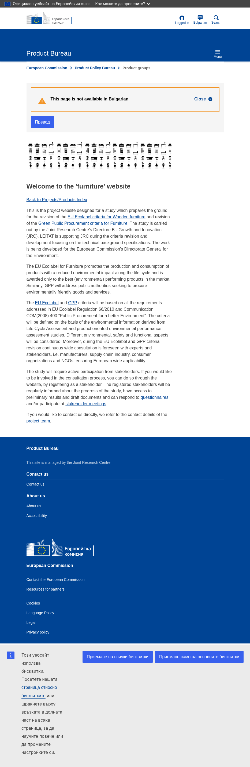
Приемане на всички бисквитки (117, 656)
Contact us (35, 484)
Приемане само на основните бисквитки (199, 656)
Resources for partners (46, 589)
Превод (42, 122)
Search (216, 19)
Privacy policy (38, 632)
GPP (72, 303)
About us (34, 506)
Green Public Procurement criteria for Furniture (83, 223)
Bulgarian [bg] (200, 19)
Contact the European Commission (56, 579)
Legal (31, 622)
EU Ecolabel (47, 303)
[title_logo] (53, 18)
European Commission (47, 68)
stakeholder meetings (85, 403)
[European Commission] (65, 548)
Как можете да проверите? (122, 3)
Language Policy (40, 613)
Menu (218, 54)
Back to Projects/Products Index (57, 199)
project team (38, 421)
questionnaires (155, 397)
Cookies (33, 603)
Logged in (182, 20)
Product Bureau (43, 448)
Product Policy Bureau (95, 68)
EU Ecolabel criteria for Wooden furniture (106, 217)
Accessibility (37, 515)
